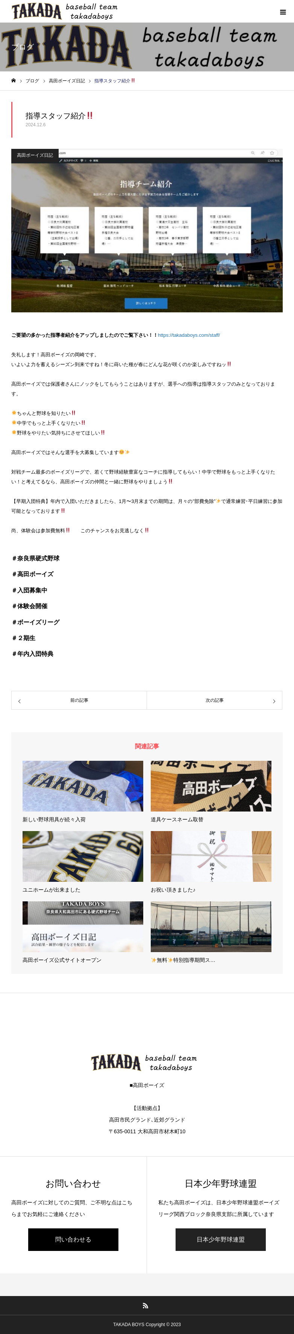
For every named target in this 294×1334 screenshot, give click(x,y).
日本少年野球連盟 (221, 1239)
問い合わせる (73, 1239)
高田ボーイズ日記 (35, 155)
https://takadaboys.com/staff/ (189, 335)
